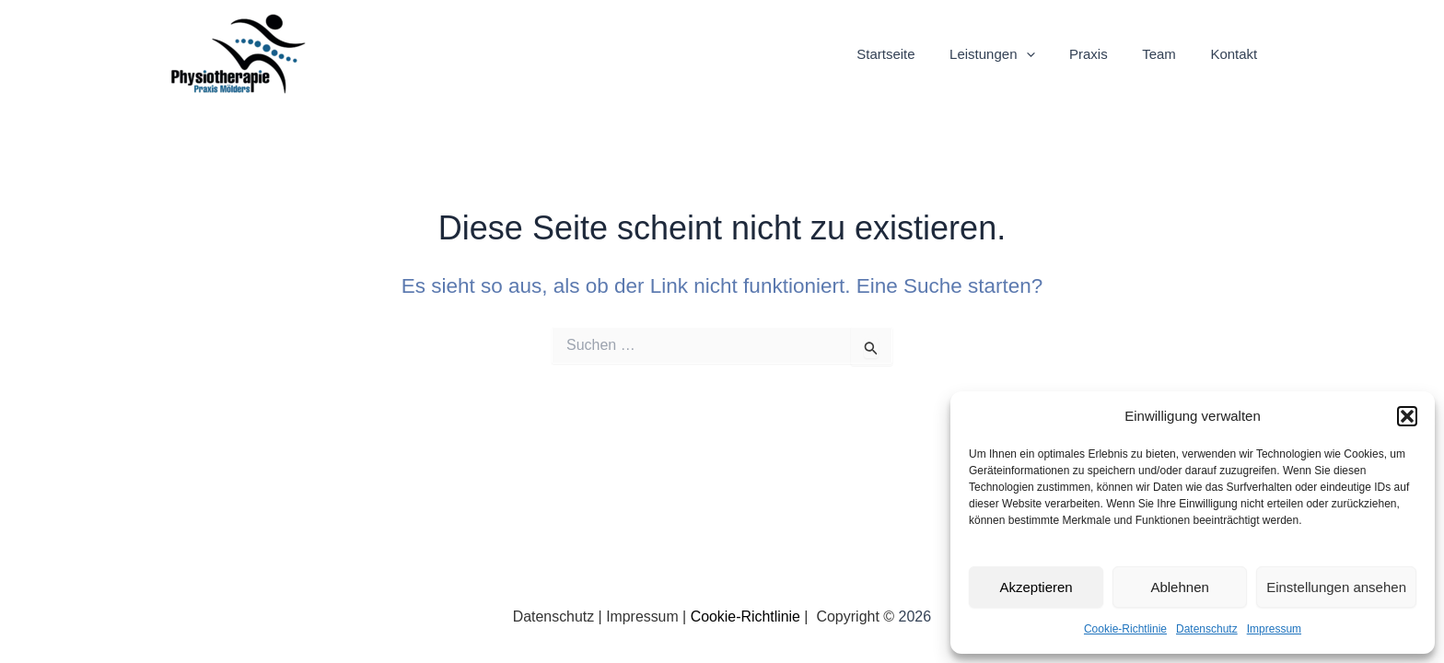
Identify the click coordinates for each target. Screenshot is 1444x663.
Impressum (1274, 628)
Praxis (1106, 54)
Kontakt (1237, 54)
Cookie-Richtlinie (1125, 628)
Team (1169, 54)
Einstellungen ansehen (1336, 587)
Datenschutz (1207, 628)
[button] (1407, 416)
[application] (1050, 54)
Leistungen (1015, 54)
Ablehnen (1179, 587)
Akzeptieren (1035, 587)
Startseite (917, 54)
